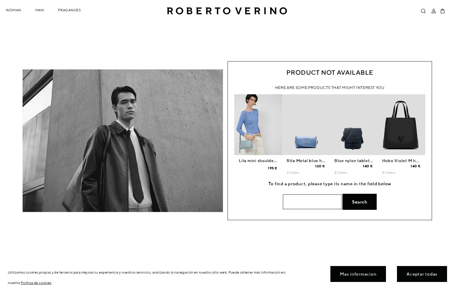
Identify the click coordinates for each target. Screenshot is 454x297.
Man (39, 10)
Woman (13, 10)
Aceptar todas (422, 274)
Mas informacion (358, 274)
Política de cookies (36, 282)
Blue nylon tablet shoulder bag (366, 160)
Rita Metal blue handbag (312, 160)
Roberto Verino (227, 11)
